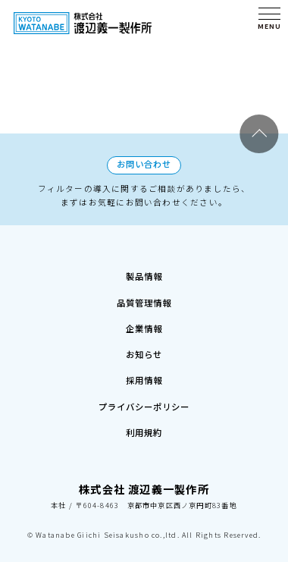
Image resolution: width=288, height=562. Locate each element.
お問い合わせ (143, 116)
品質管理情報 (143, 267)
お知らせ (144, 332)
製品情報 (144, 235)
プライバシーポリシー (144, 396)
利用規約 (144, 428)
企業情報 (144, 299)
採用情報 (144, 364)
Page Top (259, 85)
